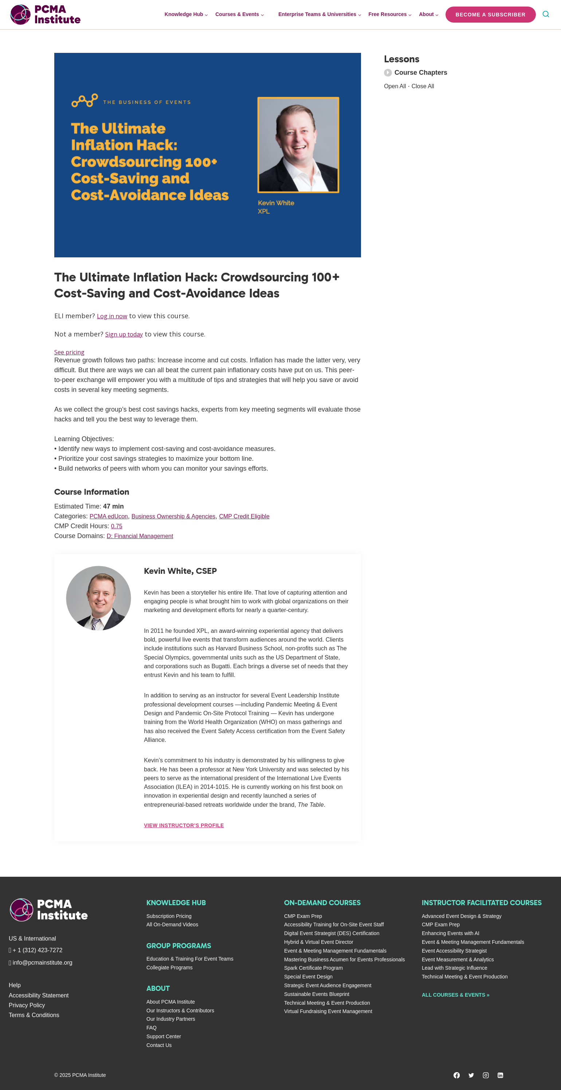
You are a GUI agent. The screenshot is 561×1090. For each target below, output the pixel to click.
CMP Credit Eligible (262, 516)
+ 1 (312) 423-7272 (38, 950)
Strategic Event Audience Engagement (328, 985)
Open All (396, 86)
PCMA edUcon (111, 516)
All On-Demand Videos (172, 924)
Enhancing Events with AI (450, 933)
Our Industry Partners (170, 1019)
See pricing (71, 352)
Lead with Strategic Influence (454, 968)
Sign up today (127, 334)
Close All (427, 86)
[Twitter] (469, 1075)
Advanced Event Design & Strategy (462, 916)
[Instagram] (485, 1075)
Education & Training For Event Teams (190, 959)
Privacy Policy (27, 1005)
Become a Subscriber (491, 14)
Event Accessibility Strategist (454, 951)
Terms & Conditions (34, 1015)
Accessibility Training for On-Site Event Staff (334, 924)
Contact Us (159, 1045)
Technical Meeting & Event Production (327, 1003)
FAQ (151, 1028)
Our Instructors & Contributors (180, 1010)
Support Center (163, 1036)
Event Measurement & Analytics (458, 959)
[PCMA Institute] (74, 910)
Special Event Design (308, 977)
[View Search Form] (546, 14)
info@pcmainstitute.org (42, 962)
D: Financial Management (144, 536)
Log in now (114, 315)
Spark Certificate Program (313, 968)
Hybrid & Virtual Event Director (318, 942)
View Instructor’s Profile (184, 826)
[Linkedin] (500, 1075)
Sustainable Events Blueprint (316, 994)
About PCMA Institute (170, 1002)
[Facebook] (455, 1075)
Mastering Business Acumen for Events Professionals (344, 959)
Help (15, 985)
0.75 (117, 526)
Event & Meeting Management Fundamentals (335, 951)
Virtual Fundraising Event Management (328, 1011)
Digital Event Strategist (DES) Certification (331, 933)
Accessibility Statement (39, 995)
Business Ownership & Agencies (183, 516)
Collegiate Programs (169, 967)
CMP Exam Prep (303, 916)
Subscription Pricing (169, 916)
